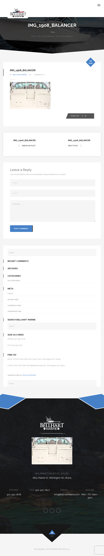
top (52, 536)
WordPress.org (14, 311)
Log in (10, 294)
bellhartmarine (20, 75)
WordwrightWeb (29, 375)
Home (33, 36)
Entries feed (13, 300)
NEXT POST (75, 146)
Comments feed (14, 305)
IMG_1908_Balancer (46, 36)
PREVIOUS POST (27, 146)
